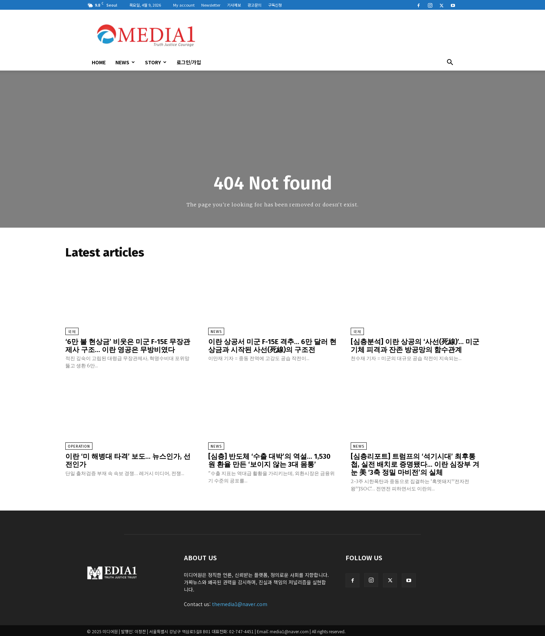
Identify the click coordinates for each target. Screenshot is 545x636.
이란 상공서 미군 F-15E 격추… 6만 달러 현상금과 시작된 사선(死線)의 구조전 (272, 345)
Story (155, 62)
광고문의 (254, 5)
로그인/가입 (189, 62)
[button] (449, 62)
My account (184, 5)
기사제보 (234, 5)
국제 (72, 331)
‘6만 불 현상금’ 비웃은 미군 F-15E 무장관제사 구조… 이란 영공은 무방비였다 (127, 345)
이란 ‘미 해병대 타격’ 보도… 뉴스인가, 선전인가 (127, 459)
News (125, 62)
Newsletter (210, 5)
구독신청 (275, 5)
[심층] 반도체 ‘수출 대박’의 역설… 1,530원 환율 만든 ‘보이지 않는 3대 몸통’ (269, 459)
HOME (99, 62)
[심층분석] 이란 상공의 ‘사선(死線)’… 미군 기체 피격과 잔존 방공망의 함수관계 (415, 345)
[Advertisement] (331, 35)
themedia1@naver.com (239, 602)
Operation (79, 445)
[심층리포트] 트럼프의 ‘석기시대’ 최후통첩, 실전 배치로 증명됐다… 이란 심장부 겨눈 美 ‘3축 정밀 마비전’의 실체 (415, 463)
